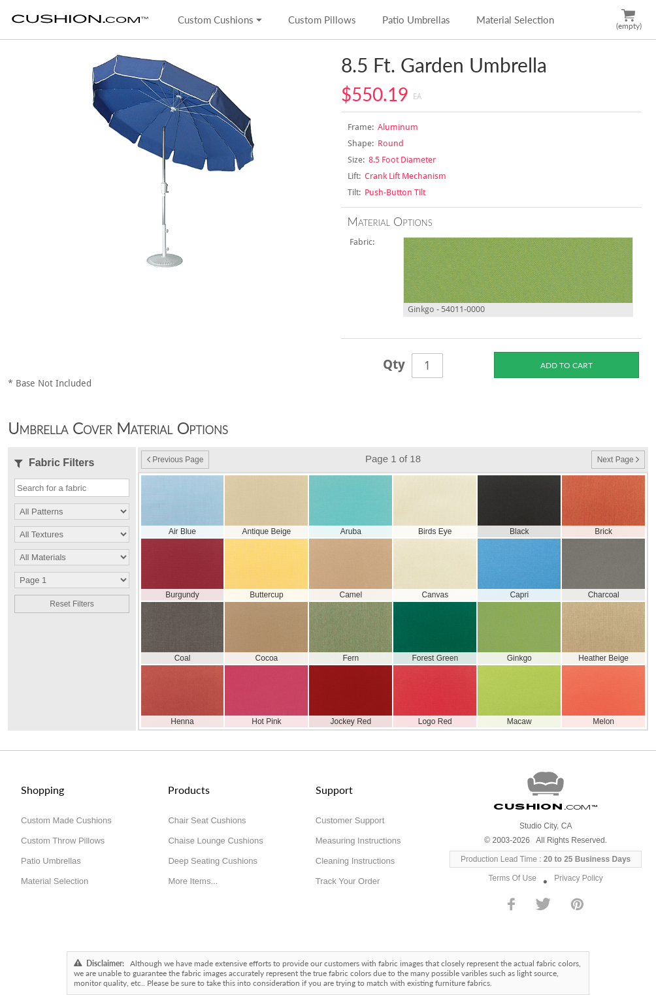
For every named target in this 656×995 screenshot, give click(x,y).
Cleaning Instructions (355, 861)
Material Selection (515, 19)
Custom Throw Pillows (63, 840)
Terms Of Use (512, 878)
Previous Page (175, 459)
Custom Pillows (322, 19)
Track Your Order (348, 881)
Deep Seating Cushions (212, 861)
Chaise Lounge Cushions (215, 840)
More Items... (193, 881)
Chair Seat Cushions (207, 820)
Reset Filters (71, 603)
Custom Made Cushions (66, 820)
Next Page (618, 459)
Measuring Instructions (358, 840)
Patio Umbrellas (416, 19)
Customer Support (350, 820)
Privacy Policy (578, 878)
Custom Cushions (220, 19)
